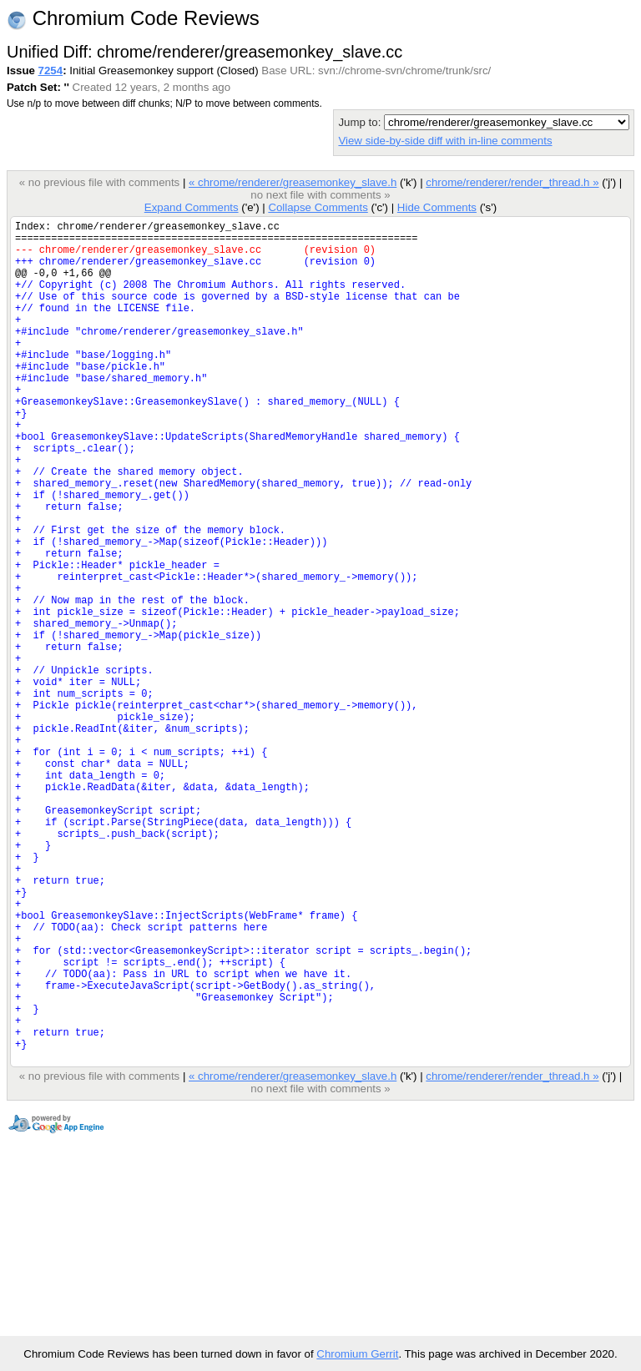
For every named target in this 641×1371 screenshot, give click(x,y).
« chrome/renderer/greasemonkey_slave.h (292, 182)
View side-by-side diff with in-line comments (445, 140)
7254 (50, 70)
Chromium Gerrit (357, 1354)
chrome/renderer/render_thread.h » (512, 182)
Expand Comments (191, 207)
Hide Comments (437, 207)
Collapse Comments (317, 207)
